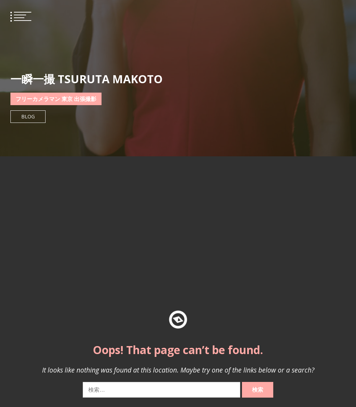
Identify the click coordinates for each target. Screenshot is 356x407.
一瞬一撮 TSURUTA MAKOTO (86, 78)
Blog (28, 116)
